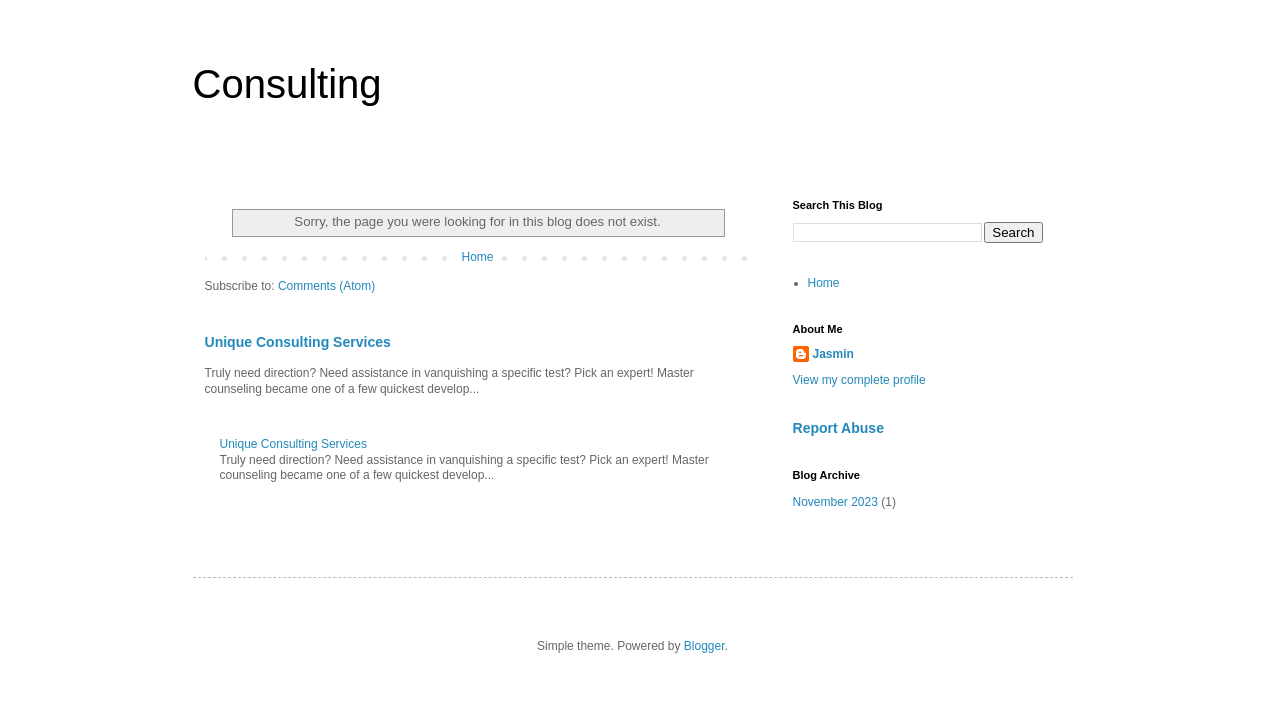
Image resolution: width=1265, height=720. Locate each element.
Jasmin (833, 354)
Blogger (704, 646)
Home (477, 257)
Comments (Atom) (326, 286)
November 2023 (835, 502)
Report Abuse (838, 428)
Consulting (287, 84)
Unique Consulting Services (298, 342)
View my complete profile (859, 380)
